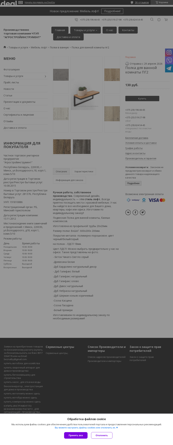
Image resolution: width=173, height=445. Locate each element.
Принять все (76, 435)
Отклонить (102, 435)
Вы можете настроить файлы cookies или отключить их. (85, 427)
